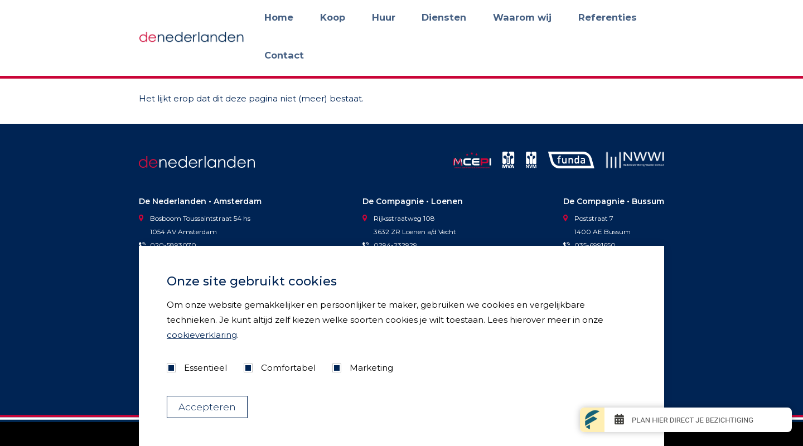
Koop (407, 17)
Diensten (482, 17)
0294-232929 (389, 245)
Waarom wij (536, 17)
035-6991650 (589, 245)
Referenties (596, 17)
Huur (441, 17)
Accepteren (207, 407)
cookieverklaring (202, 334)
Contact (648, 17)
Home (371, 17)
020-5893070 (167, 245)
